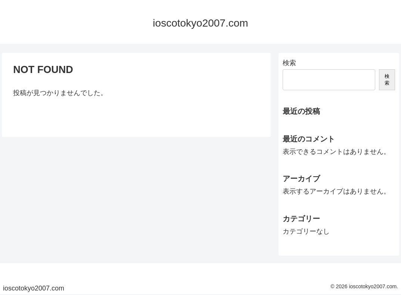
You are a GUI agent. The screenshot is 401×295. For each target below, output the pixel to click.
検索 (289, 63)
